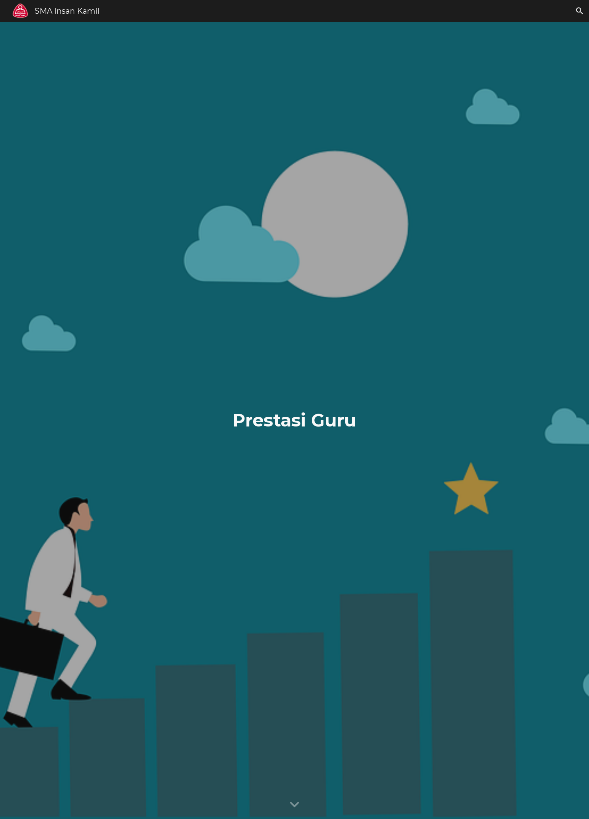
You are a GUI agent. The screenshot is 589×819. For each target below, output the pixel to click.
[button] (579, 11)
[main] (294, 420)
